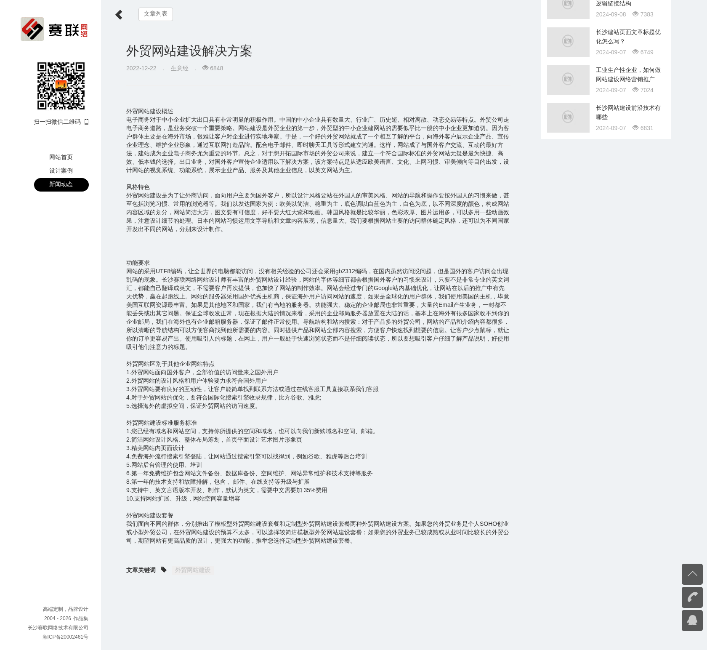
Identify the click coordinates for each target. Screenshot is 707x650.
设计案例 (61, 170)
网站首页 (61, 157)
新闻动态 (61, 184)
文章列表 (155, 14)
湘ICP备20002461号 (65, 637)
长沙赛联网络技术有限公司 (58, 628)
